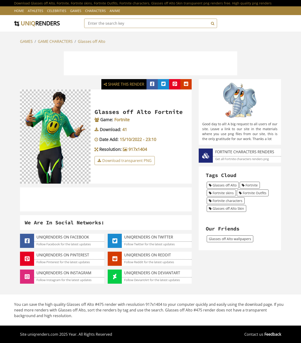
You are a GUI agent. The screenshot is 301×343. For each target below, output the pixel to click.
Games (75, 10)
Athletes (35, 10)
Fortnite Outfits (252, 193)
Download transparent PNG (125, 160)
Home (19, 10)
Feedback (272, 334)
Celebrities (56, 10)
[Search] (212, 23)
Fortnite (250, 185)
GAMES (26, 41)
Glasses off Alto (91, 41)
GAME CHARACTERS (55, 41)
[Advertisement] (150, 62)
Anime (115, 10)
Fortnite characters (225, 200)
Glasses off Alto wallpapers (230, 239)
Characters (95, 10)
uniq (37, 23)
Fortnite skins (221, 193)
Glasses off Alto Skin (226, 208)
